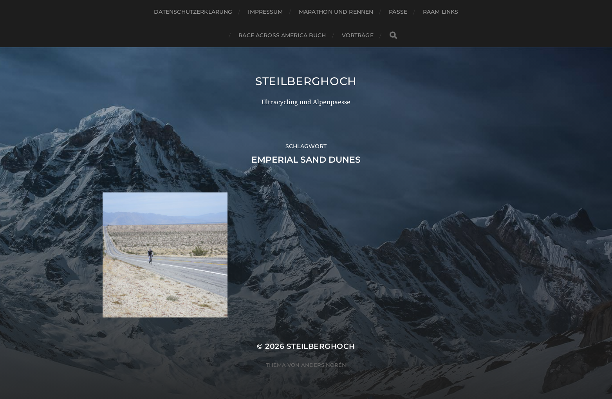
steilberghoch (306, 81)
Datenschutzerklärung (193, 11)
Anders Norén (323, 365)
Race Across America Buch (282, 35)
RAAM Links (440, 11)
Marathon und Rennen (336, 11)
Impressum (265, 11)
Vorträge (358, 35)
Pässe (398, 11)
